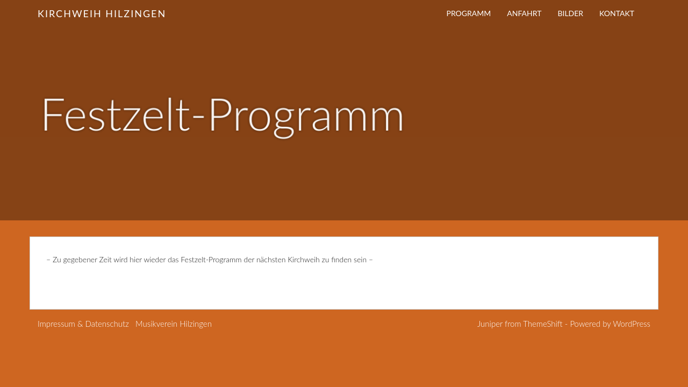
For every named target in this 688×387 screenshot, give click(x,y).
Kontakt (616, 13)
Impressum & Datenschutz (83, 323)
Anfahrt (524, 13)
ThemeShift (543, 323)
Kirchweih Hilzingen (102, 13)
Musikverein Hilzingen (173, 323)
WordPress (631, 323)
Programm (469, 13)
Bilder (570, 13)
